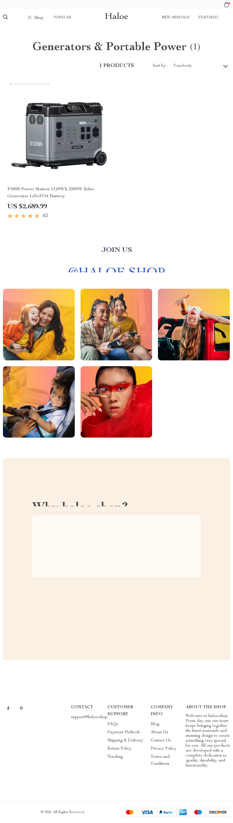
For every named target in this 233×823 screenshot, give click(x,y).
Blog (155, 724)
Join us (116, 253)
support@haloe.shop (89, 717)
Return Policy (119, 749)
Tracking (115, 757)
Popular (62, 17)
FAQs (112, 724)
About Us (159, 732)
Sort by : (160, 66)
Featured (208, 17)
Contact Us (161, 741)
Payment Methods (123, 732)
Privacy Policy (163, 749)
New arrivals (175, 17)
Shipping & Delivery (125, 741)
